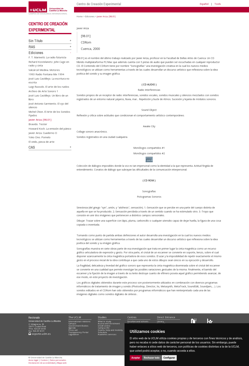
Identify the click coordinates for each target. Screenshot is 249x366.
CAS (32, 147)
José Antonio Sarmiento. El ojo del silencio (48, 105)
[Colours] (210, 322)
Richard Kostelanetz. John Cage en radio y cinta (49, 63)
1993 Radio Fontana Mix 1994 (46, 74)
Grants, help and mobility (110, 330)
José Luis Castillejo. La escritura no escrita (49, 80)
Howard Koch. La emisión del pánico (50, 128)
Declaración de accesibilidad (42, 363)
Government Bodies (78, 325)
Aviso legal (33, 360)
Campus (72, 323)
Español (204, 4)
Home (80, 16)
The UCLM (74, 317)
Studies (102, 317)
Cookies (44, 360)
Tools (217, 4)
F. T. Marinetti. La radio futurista (47, 57)
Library (160, 321)
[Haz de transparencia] (194, 322)
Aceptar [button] (135, 357)
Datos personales (58, 360)
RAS (32, 46)
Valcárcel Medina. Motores (44, 69)
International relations (79, 321)
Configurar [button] (169, 357)
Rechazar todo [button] (152, 357)
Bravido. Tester (38, 124)
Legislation (73, 334)
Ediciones (36, 52)
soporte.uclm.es (40, 333)
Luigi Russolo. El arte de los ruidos (49, 86)
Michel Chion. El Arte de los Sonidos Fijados (49, 113)
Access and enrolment (109, 323)
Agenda (72, 327)
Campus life (103, 327)
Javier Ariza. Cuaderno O (43, 132)
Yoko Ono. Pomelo (39, 137)
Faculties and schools (137, 321)
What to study (104, 321)
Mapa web (62, 363)
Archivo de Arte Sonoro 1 (43, 91)
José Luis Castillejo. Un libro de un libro (48, 97)
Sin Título (36, 40)
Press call (73, 330)
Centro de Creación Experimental (99, 4)
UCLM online (104, 325)
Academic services (107, 334)
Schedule (102, 332)
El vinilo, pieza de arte (41, 141)
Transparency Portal (78, 332)
